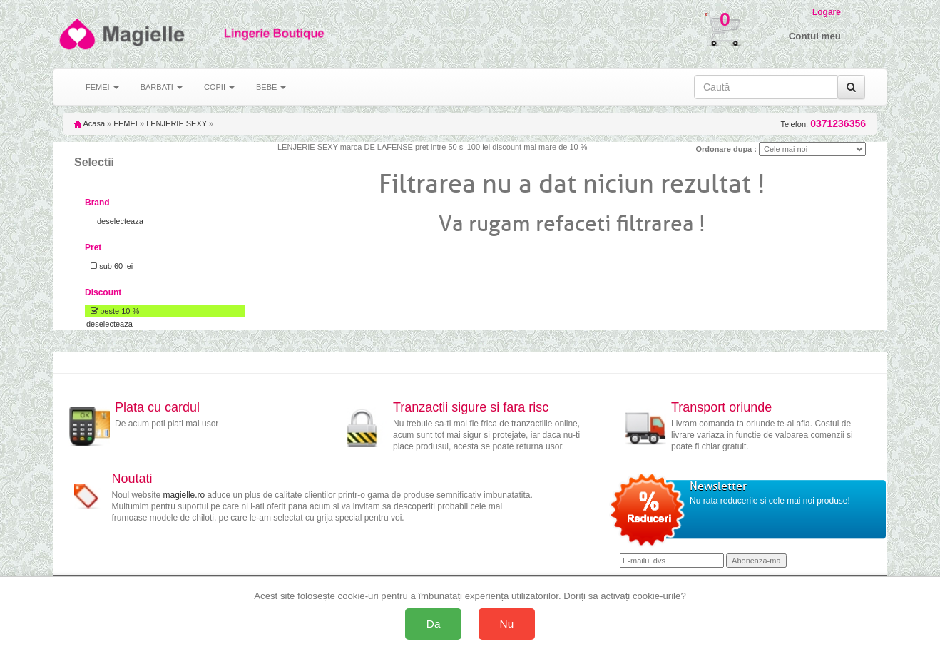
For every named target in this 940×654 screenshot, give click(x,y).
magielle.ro (184, 495)
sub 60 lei (109, 266)
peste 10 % (112, 311)
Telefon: (823, 123)
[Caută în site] (765, 87)
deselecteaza (120, 221)
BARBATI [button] (162, 87)
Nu (507, 624)
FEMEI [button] (102, 87)
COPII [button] (219, 87)
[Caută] (851, 87)
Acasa (89, 123)
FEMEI (125, 123)
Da (433, 624)
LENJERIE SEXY (176, 123)
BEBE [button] (271, 87)
